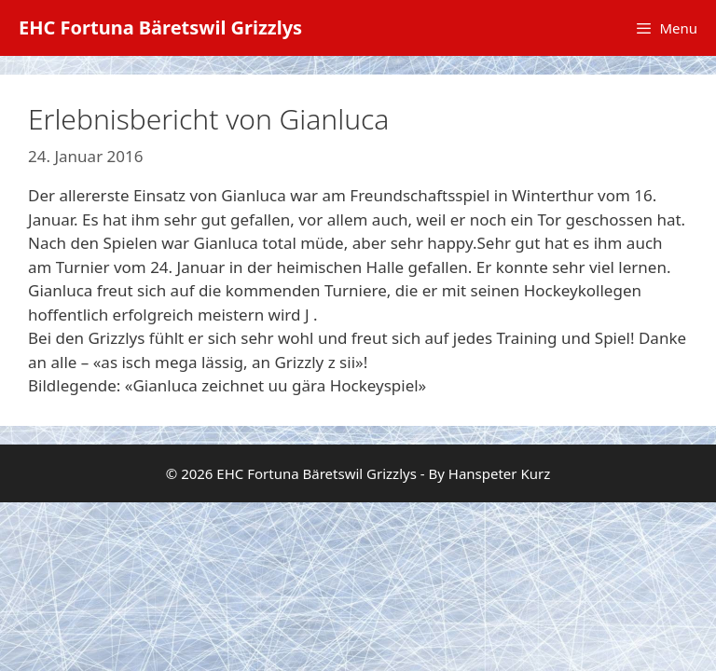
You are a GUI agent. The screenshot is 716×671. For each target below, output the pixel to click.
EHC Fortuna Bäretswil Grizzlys (160, 27)
